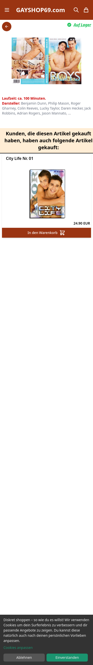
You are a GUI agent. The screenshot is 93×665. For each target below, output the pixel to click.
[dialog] (46, 640)
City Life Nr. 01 (19, 158)
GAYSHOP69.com (40, 10)
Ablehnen (24, 657)
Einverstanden (67, 657)
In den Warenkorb (47, 233)
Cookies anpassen (18, 647)
